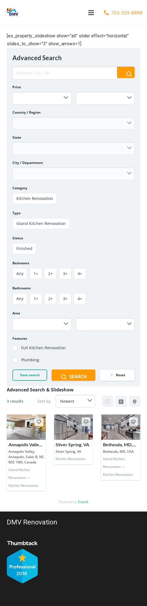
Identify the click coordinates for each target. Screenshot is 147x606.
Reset (117, 375)
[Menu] (91, 13)
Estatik (83, 501)
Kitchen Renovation (23, 485)
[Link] (12, 13)
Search (74, 377)
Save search (30, 375)
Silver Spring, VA (72, 444)
